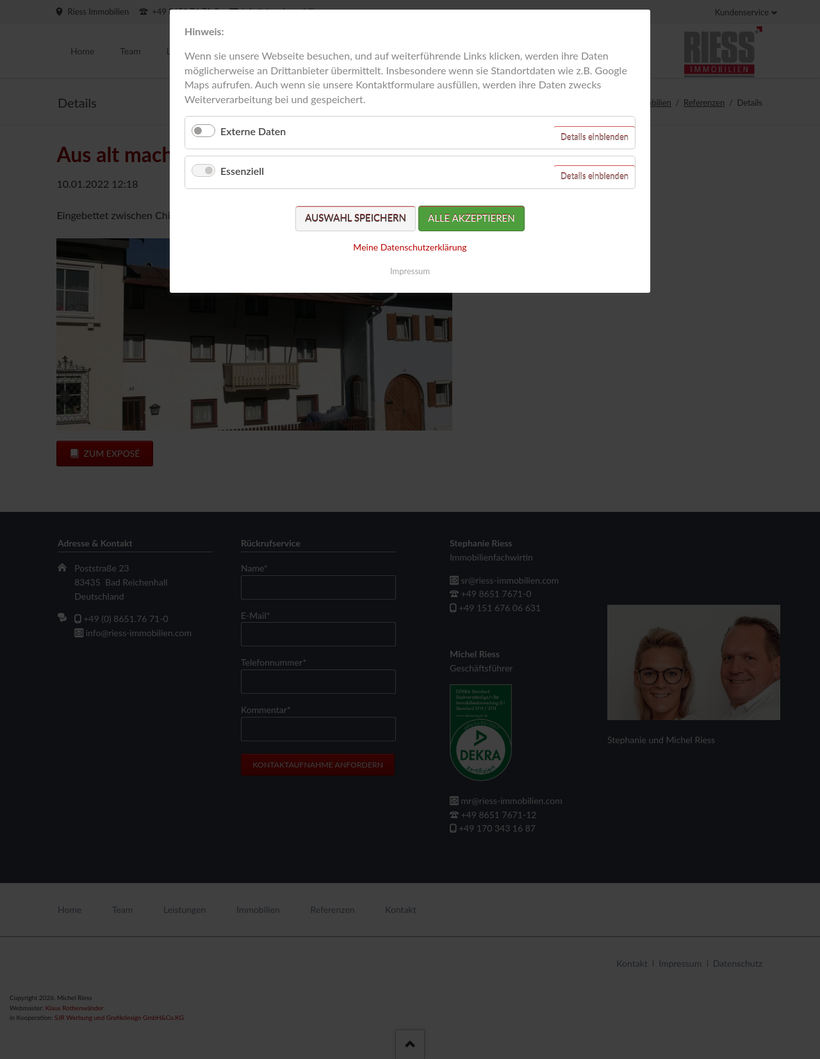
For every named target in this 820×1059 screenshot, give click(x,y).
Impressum (410, 271)
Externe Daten (253, 131)
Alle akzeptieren (471, 218)
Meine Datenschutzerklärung (409, 247)
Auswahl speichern (355, 218)
